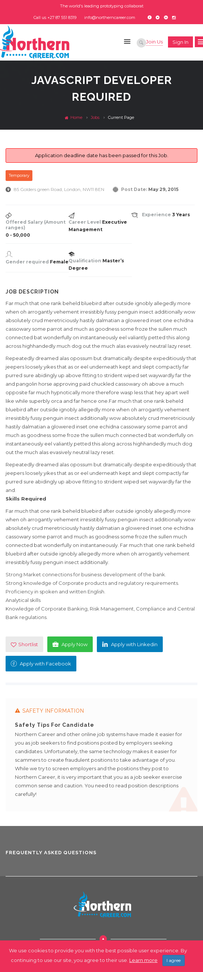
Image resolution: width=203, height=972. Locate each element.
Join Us (154, 42)
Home (73, 117)
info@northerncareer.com (109, 17)
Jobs (95, 117)
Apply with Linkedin (130, 644)
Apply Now (70, 644)
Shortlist (24, 644)
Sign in (180, 42)
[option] (101, 758)
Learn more (143, 960)
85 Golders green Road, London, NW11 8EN (59, 189)
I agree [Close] (173, 960)
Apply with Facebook (41, 664)
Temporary (19, 175)
